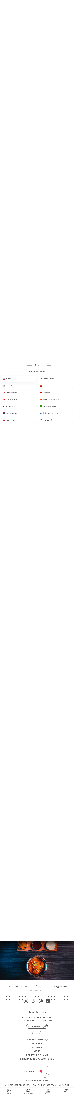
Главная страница (37, 1039)
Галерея (37, 1043)
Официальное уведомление (37, 1059)
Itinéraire (48, 1091)
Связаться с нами (37, 1055)
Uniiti (45, 1081)
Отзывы (37, 1047)
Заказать (9, 1091)
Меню (37, 1051)
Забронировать (28, 1091)
